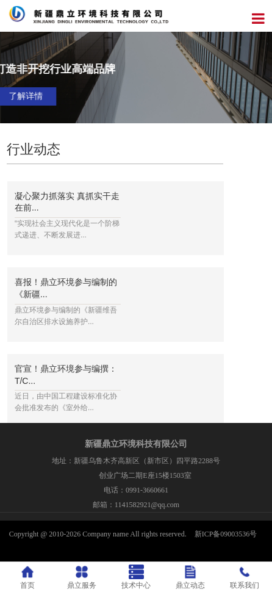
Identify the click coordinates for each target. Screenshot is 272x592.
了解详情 (191, 96)
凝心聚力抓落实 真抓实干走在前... (67, 202)
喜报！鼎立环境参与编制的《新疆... (66, 288)
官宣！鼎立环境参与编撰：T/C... (66, 375)
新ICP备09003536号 (226, 534)
